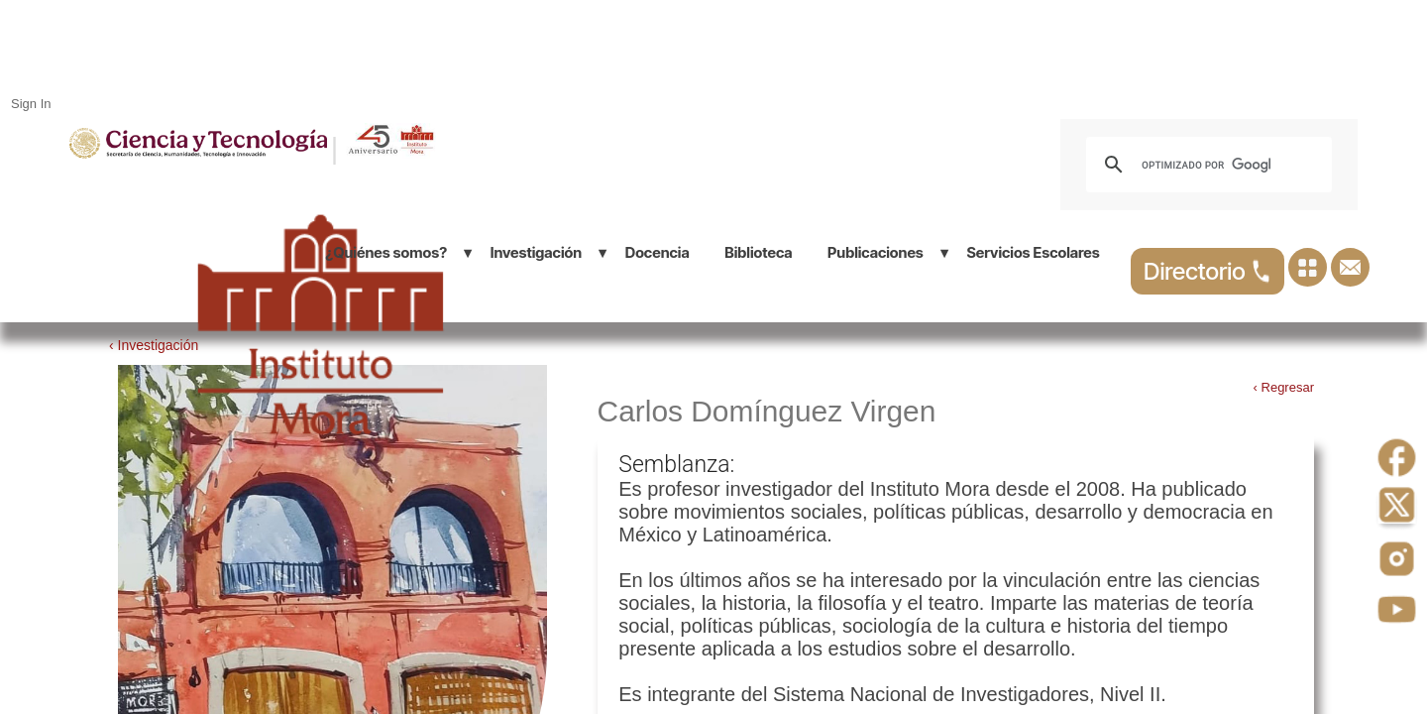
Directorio (1207, 271)
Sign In (31, 103)
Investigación (536, 252)
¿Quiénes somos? (386, 252)
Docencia (657, 252)
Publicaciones (875, 252)
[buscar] (1206, 165)
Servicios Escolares (1032, 252)
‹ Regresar (1284, 387)
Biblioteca (758, 252)
